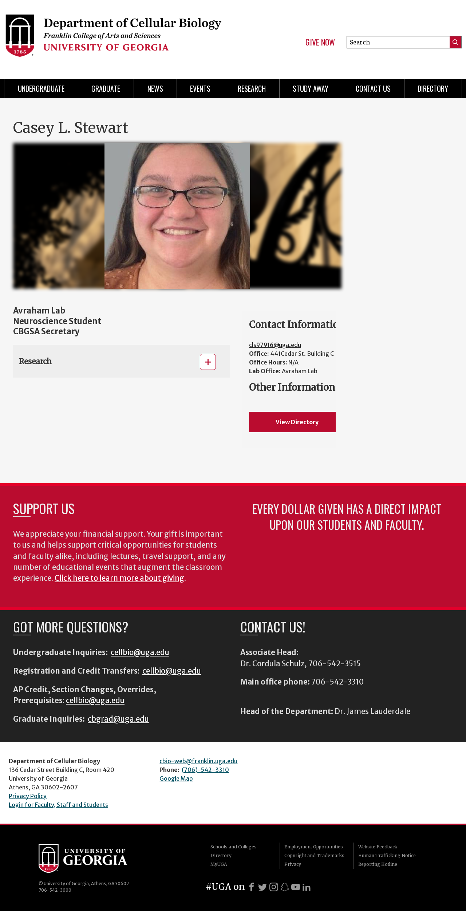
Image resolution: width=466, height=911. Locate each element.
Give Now (320, 42)
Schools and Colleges (233, 846)
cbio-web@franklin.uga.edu (198, 761)
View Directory (297, 422)
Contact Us (373, 88)
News (155, 88)
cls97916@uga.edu (275, 344)
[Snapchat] (284, 887)
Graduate (105, 88)
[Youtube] (295, 887)
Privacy (292, 864)
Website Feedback (377, 846)
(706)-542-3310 (205, 769)
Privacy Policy (28, 796)
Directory (433, 88)
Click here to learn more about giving (119, 578)
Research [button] (35, 361)
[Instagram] (273, 887)
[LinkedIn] (306, 887)
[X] (262, 887)
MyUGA (218, 864)
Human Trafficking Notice (387, 855)
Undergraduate (41, 88)
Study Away (310, 88)
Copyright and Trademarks (314, 855)
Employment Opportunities (313, 846)
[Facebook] (251, 887)
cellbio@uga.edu (140, 652)
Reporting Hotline (377, 864)
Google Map (176, 778)
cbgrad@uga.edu (118, 719)
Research (252, 88)
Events (200, 88)
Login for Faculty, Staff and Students (58, 804)
